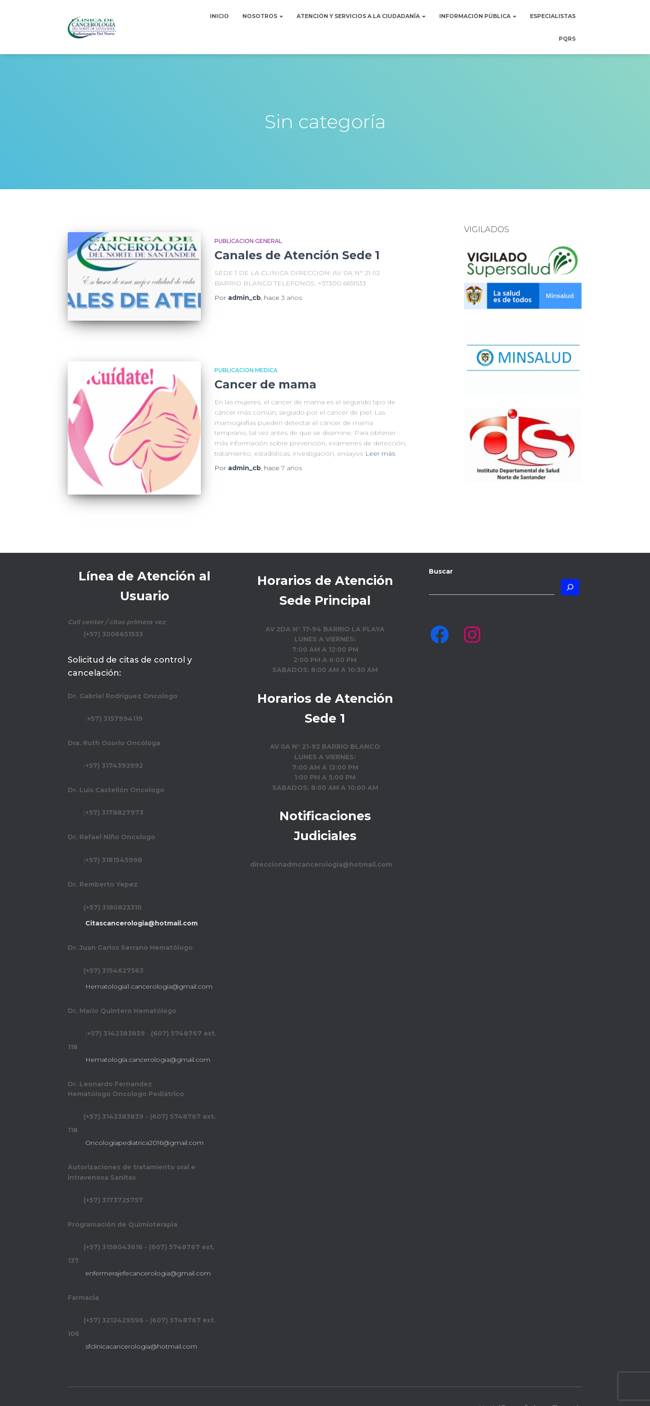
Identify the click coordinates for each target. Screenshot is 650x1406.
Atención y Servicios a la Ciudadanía (361, 16)
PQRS (567, 38)
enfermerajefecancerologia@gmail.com (148, 1252)
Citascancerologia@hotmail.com (141, 903)
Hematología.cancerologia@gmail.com (147, 1039)
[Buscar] (570, 566)
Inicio (219, 16)
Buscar (441, 551)
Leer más (380, 443)
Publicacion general (248, 241)
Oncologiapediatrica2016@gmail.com (144, 1122)
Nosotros (262, 16)
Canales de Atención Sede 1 (297, 255)
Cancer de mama (265, 374)
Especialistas (553, 16)
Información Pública (477, 16)
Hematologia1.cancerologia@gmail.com (149, 966)
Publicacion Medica (246, 359)
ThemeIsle (567, 1386)
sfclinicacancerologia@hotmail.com (141, 1326)
